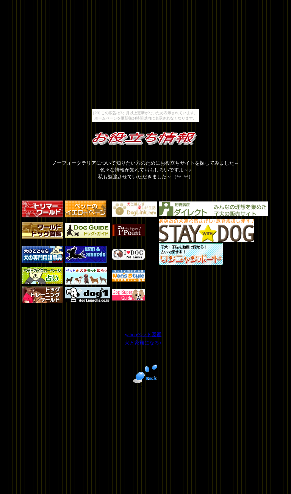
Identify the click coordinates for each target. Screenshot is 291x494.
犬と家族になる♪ (143, 343)
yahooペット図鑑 (143, 334)
